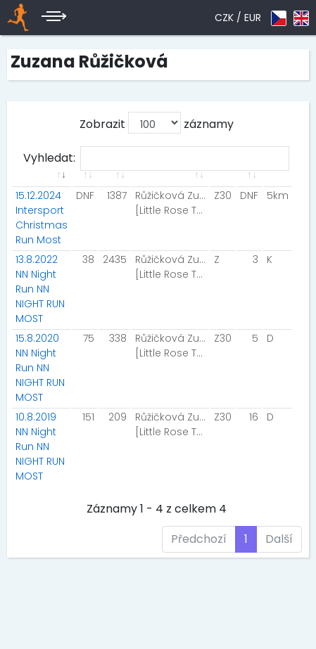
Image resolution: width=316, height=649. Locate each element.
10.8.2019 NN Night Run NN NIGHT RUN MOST (40, 446)
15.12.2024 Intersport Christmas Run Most (41, 217)
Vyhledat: (156, 158)
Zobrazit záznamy (157, 123)
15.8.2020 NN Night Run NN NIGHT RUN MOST (40, 367)
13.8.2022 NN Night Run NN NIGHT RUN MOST (40, 289)
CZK (224, 18)
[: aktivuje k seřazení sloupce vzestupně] (41, 183)
